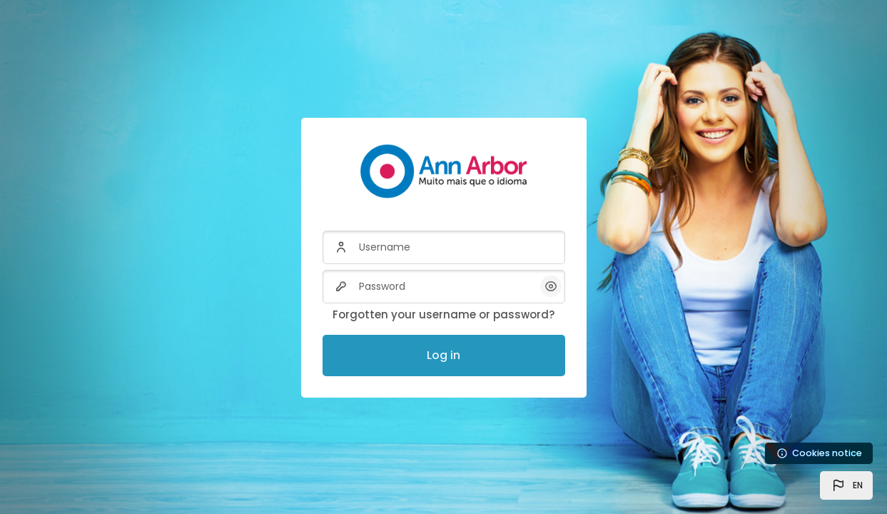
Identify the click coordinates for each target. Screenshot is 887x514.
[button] (846, 485)
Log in (443, 355)
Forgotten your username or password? (443, 314)
